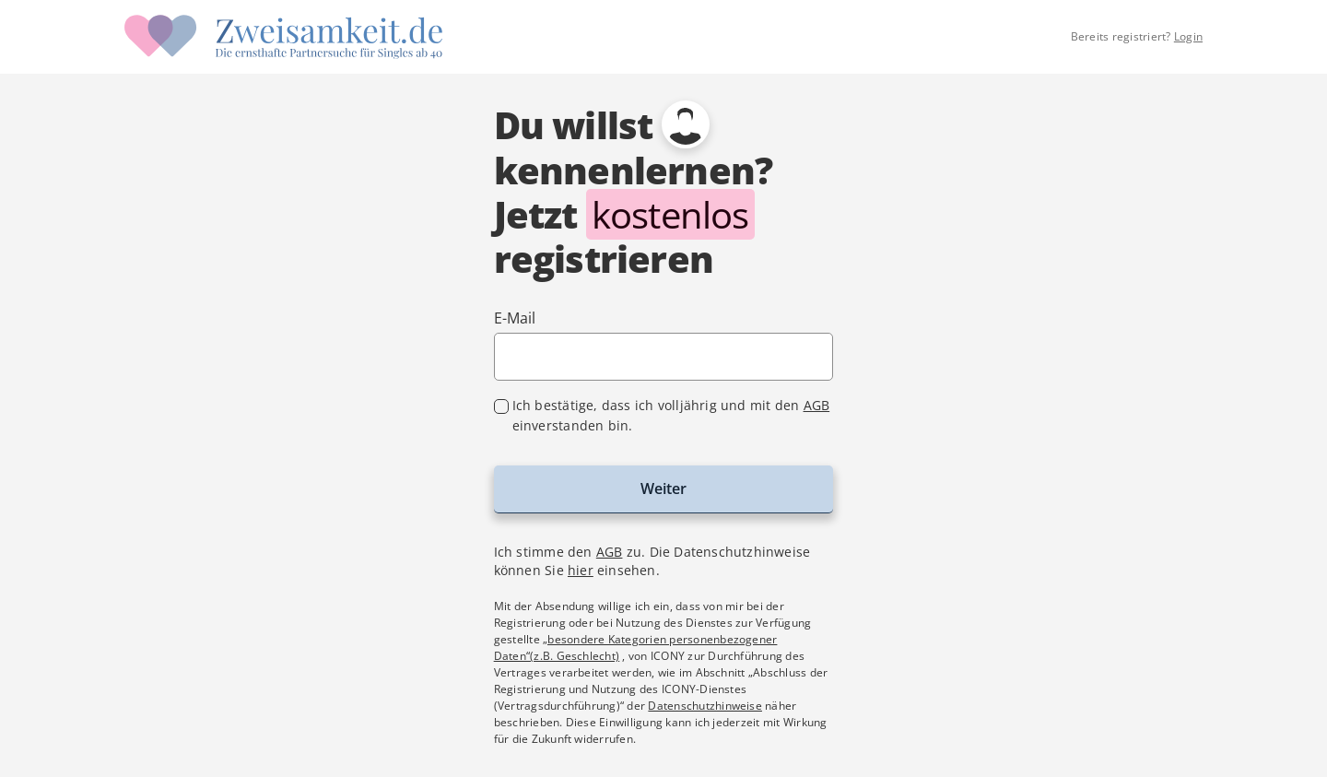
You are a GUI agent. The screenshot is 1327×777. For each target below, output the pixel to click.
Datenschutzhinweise (705, 705)
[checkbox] (664, 415)
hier (580, 570)
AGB (817, 405)
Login (1188, 36)
